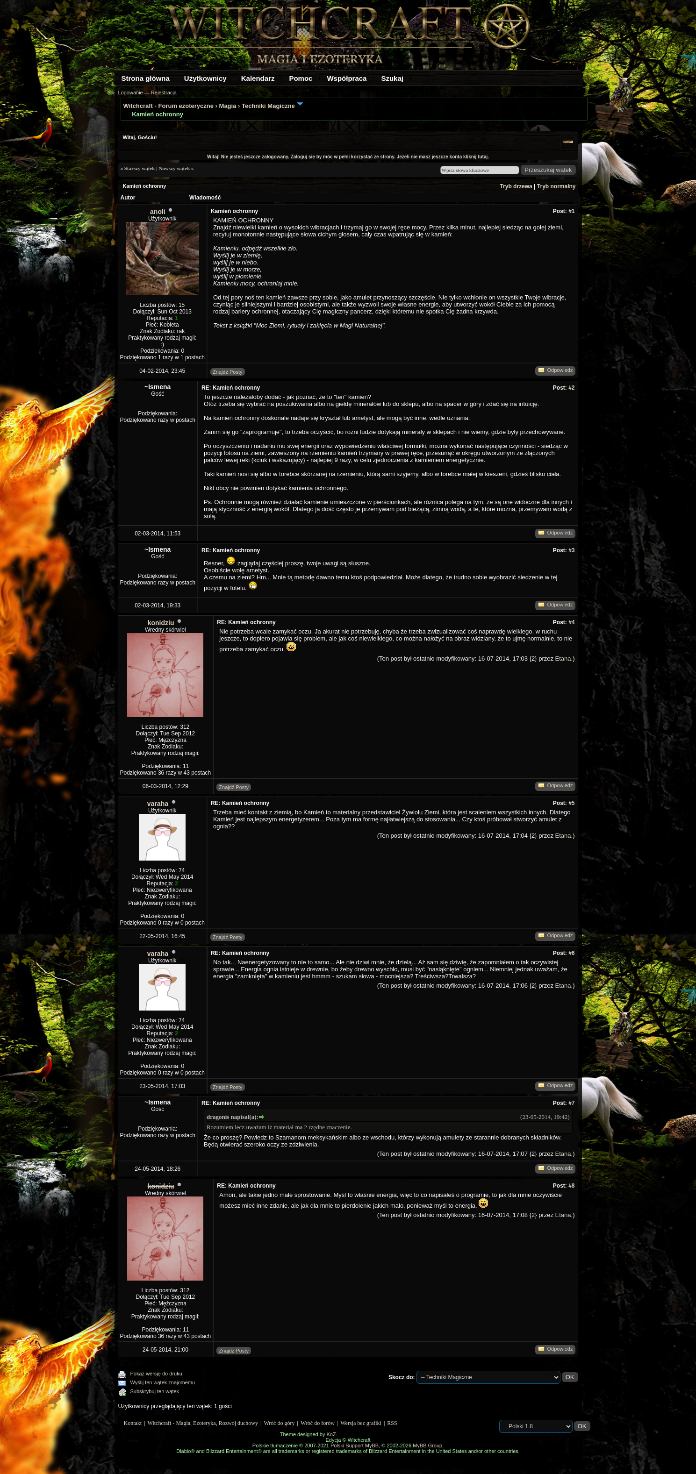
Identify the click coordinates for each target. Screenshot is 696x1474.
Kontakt (133, 1423)
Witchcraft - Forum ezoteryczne (168, 105)
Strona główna (146, 78)
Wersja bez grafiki (360, 1423)
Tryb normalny (556, 186)
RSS (392, 1423)
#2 (571, 388)
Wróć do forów (318, 1423)
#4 (571, 622)
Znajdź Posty (228, 372)
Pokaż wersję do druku (156, 1373)
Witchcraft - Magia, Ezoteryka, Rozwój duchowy (203, 1423)
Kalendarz (258, 78)
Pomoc (300, 78)
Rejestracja (164, 92)
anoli (157, 211)
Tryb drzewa (516, 186)
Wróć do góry (279, 1423)
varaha (157, 803)
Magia (228, 105)
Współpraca (346, 78)
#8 (571, 1185)
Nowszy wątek (174, 168)
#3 (571, 550)
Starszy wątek (139, 168)
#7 (571, 1103)
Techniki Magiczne (268, 105)
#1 (571, 211)
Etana (563, 658)
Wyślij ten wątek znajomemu (162, 1382)
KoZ (331, 1434)
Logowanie (130, 92)
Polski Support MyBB (354, 1445)
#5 (571, 803)
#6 (571, 953)
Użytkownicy (205, 78)
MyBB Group (427, 1445)
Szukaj (392, 78)
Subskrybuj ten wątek (154, 1391)
